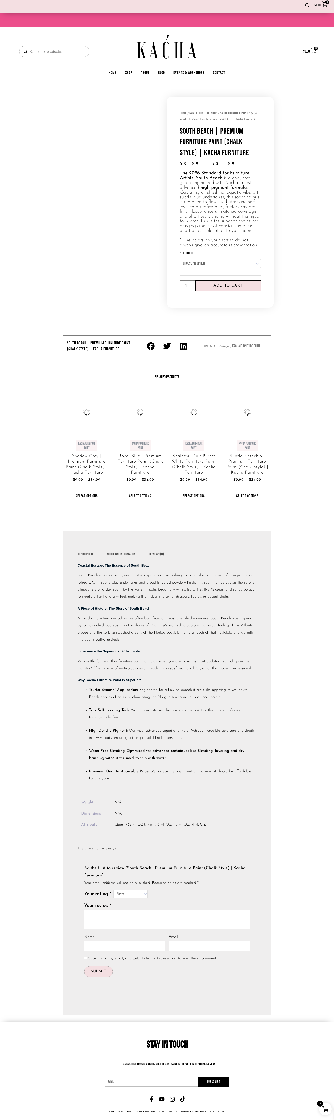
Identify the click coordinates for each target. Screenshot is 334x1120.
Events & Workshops (188, 59)
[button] (151, 332)
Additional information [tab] (121, 542)
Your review (97, 894)
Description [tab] (85, 542)
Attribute (187, 239)
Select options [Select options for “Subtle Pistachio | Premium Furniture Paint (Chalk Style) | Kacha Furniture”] (247, 483)
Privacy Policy (219, 1099)
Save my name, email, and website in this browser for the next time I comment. (152, 947)
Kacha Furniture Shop (203, 99)
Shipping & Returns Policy (194, 1099)
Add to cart (227, 272)
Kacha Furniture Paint (234, 99)
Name (89, 925)
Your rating (97, 882)
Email (173, 925)
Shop (128, 59)
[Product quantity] (187, 272)
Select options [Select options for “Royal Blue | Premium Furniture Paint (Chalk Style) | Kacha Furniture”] (140, 483)
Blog (161, 59)
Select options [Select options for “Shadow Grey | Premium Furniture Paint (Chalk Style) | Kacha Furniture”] (87, 483)
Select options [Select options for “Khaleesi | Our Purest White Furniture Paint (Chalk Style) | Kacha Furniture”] (194, 483)
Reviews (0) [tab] (156, 542)
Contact (219, 59)
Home (113, 59)
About (145, 59)
